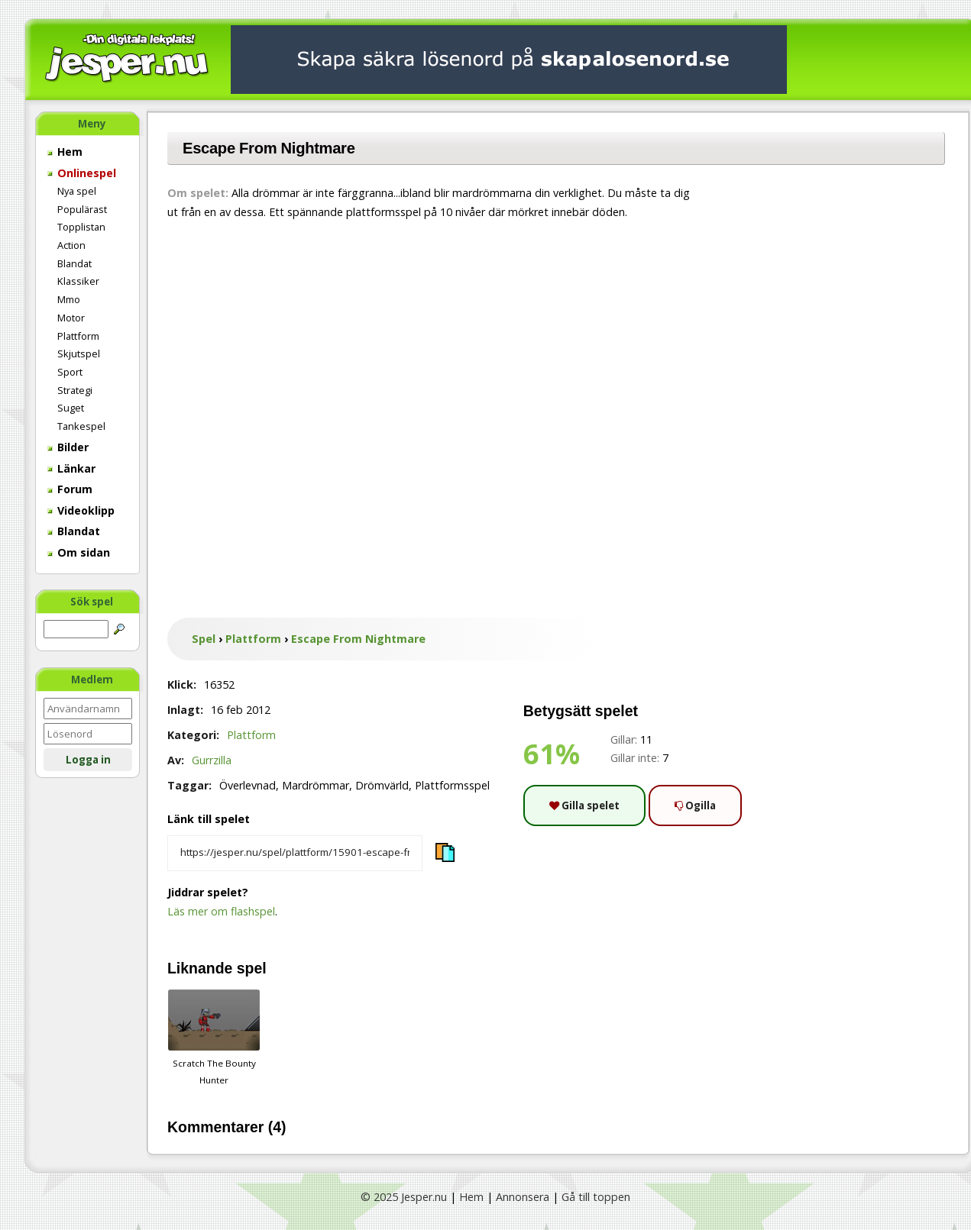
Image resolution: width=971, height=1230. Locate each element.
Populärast (82, 209)
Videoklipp (81, 510)
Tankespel (81, 426)
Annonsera (522, 1197)
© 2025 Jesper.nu (404, 1197)
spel (252, 968)
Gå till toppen (596, 1197)
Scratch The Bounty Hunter (214, 1037)
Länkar (71, 468)
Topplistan (81, 227)
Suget (70, 408)
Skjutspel (78, 353)
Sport (70, 372)
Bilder (68, 447)
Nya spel (76, 191)
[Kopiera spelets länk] (294, 853)
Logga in (88, 760)
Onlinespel (81, 173)
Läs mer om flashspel (221, 911)
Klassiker (78, 281)
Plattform (78, 336)
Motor (71, 317)
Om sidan (78, 552)
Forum (69, 489)
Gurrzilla (211, 760)
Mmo (68, 299)
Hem (65, 151)
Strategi (74, 390)
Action (71, 245)
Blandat (74, 263)
